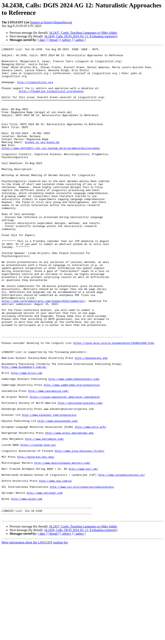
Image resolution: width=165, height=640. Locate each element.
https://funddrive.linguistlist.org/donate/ (51, 100)
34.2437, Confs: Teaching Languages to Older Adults (83, 32)
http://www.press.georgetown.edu (69, 510)
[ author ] (80, 40)
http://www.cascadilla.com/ (48, 460)
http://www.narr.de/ (83, 553)
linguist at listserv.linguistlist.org (51, 22)
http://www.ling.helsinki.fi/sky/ (79, 531)
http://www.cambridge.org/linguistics (72, 452)
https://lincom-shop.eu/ (38, 524)
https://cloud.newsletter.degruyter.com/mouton (65, 467)
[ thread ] (53, 40)
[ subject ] (66, 40)
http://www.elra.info (90, 503)
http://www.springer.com (44, 582)
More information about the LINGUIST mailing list (35, 636)
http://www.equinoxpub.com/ (57, 496)
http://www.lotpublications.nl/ (121, 560)
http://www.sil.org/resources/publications (82, 575)
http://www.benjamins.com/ (44, 517)
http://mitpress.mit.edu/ (36, 539)
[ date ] (42, 40)
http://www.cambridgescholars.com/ (74, 445)
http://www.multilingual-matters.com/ (62, 546)
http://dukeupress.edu (91, 420)
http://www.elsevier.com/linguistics (49, 488)
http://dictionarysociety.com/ (80, 474)
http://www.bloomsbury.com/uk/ (24, 431)
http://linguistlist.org (35, 89)
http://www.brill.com (26, 438)
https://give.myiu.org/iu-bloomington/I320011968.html (113, 402)
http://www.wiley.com (26, 589)
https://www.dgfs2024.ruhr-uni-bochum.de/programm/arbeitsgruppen (51, 168)
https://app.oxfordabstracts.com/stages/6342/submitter (43, 352)
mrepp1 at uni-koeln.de (42, 161)
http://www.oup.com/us (55, 567)
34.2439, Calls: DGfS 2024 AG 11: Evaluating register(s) (80, 36)
